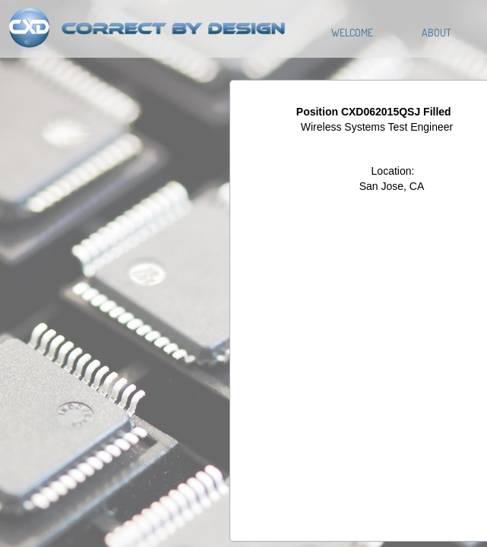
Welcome (352, 32)
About (436, 32)
